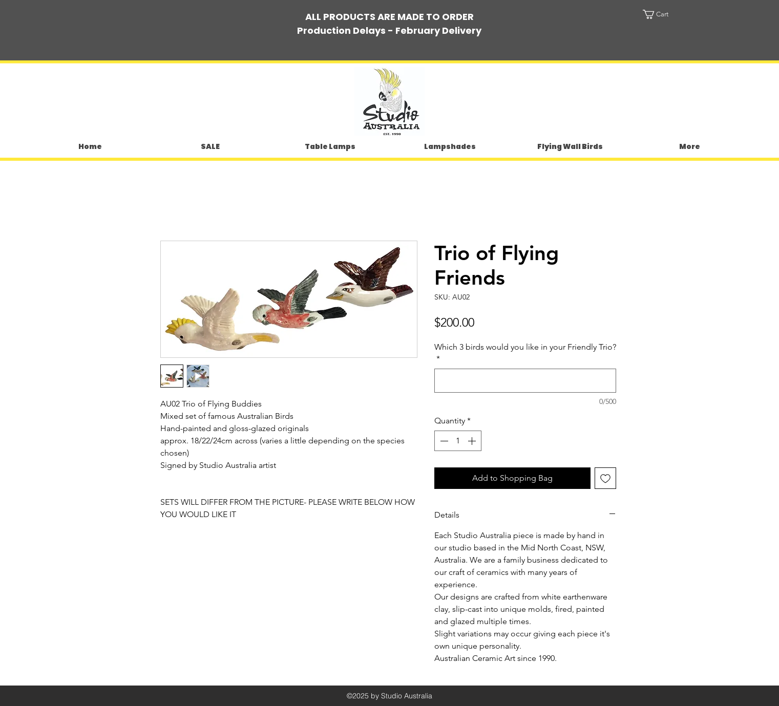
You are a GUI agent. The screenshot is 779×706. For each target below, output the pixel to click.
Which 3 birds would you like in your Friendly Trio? (525, 352)
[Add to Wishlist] (605, 478)
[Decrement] (443, 441)
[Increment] (473, 441)
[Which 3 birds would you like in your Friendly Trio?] (525, 380)
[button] (665, 14)
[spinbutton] (458, 441)
